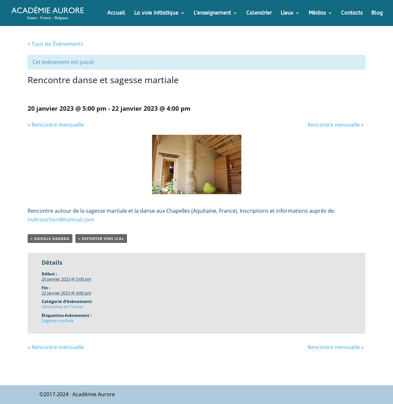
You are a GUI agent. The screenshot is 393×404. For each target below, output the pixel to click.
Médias (317, 13)
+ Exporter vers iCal (101, 238)
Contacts (351, 13)
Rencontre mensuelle (56, 124)
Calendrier (259, 13)
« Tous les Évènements (55, 43)
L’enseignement (212, 13)
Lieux (287, 13)
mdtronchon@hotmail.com (61, 219)
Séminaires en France (62, 306)
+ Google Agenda (50, 238)
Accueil (116, 13)
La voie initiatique (156, 13)
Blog (377, 13)
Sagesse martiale (58, 320)
